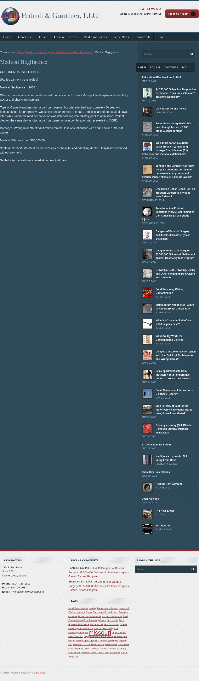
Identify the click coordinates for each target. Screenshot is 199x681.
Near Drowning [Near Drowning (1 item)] (75, 636)
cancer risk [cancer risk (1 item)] (124, 608)
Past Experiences (95, 37)
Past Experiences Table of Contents (71, 52)
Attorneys (24, 38)
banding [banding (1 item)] (93, 608)
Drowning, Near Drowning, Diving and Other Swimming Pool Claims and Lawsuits (175, 274)
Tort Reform (163, 525)
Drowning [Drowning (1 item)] (123, 612)
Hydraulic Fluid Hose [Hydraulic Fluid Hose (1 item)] (78, 624)
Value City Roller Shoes (156, 472)
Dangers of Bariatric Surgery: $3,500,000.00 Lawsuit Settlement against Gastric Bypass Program (175, 254)
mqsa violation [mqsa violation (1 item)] (119, 632)
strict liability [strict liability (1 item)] (74, 652)
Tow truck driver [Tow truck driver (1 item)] (112, 652)
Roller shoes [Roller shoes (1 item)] (111, 644)
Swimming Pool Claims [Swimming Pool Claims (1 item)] (92, 652)
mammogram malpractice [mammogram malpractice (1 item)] (80, 628)
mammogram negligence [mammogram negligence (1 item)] (106, 628)
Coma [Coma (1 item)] (89, 612)
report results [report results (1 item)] (97, 644)
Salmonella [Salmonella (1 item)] (123, 644)
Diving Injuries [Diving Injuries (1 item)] (111, 612)
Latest (142, 67)
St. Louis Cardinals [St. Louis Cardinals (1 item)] (90, 648)
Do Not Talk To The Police (171, 108)
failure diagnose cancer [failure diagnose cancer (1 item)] (89, 616)
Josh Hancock (150, 498)
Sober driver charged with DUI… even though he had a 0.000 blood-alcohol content (175, 127)
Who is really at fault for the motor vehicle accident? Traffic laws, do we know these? (174, 410)
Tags (184, 67)
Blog (160, 37)
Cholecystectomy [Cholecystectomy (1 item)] (76, 612)
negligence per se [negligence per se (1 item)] (104, 636)
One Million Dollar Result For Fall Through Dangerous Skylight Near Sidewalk (175, 193)
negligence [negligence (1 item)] (89, 636)
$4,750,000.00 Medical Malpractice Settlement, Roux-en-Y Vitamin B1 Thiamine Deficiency (176, 93)
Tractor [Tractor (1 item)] (124, 652)
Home (7, 37)
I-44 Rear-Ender (165, 510)
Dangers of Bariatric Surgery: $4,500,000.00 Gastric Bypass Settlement (173, 235)
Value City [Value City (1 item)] (73, 656)
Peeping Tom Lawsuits (169, 483)
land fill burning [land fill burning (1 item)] (111, 624)
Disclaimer (40, 672)
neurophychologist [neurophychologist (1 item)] (109, 640)
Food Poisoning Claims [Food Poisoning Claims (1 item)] (94, 620)
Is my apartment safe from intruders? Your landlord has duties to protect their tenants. (174, 375)
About (43, 37)
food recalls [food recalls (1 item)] (112, 620)
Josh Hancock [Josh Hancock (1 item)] (96, 624)
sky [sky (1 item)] (70, 648)
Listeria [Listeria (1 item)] (123, 624)
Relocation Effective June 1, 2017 (161, 77)
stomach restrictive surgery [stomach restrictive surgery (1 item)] (113, 648)
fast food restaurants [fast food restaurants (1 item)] (112, 616)
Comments (171, 67)
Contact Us (143, 37)
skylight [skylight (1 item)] (76, 648)
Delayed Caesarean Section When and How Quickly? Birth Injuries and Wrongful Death (176, 355)
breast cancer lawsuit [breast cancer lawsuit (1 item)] (107, 608)
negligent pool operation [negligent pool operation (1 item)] (87, 640)
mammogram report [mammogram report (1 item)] (78, 632)
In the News (121, 37)
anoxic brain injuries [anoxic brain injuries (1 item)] (78, 608)
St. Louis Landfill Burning (157, 444)
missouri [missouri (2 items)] (100, 632)
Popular (155, 67)
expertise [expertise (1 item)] (72, 616)
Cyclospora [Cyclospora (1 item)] (98, 612)
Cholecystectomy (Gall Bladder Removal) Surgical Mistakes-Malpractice (174, 429)
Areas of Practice (65, 38)
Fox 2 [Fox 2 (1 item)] (122, 620)
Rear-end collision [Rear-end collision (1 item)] (81, 644)
